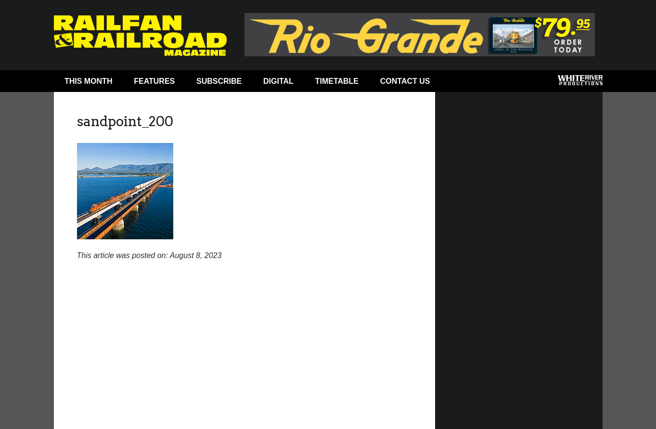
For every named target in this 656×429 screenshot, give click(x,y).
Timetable (337, 81)
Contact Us (405, 81)
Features (154, 81)
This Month (88, 81)
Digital (278, 81)
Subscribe (219, 81)
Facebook (459, 83)
